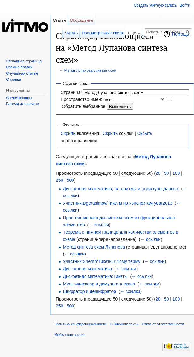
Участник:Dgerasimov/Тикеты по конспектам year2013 (117, 203)
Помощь (180, 34)
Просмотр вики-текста (102, 33)
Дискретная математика (87, 268)
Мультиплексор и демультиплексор (99, 283)
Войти (184, 5)
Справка (13, 79)
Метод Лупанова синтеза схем (90, 70)
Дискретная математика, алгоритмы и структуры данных (121, 188)
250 (59, 180)
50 (166, 173)
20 (158, 173)
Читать (71, 33)
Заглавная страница (24, 61)
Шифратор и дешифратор (89, 291)
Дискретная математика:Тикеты (95, 276)
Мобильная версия (69, 335)
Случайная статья (22, 73)
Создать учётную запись (155, 5)
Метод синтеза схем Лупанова (94, 246)
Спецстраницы (19, 98)
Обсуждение (81, 20)
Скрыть (68, 133)
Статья (59, 20)
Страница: (71, 92)
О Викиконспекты (124, 324)
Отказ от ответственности (163, 324)
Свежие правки (19, 67)
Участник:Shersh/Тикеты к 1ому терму (101, 261)
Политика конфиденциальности (80, 324)
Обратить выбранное (83, 106)
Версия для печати (22, 104)
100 (176, 173)
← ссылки (99, 224)
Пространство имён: (81, 99)
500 (70, 180)
